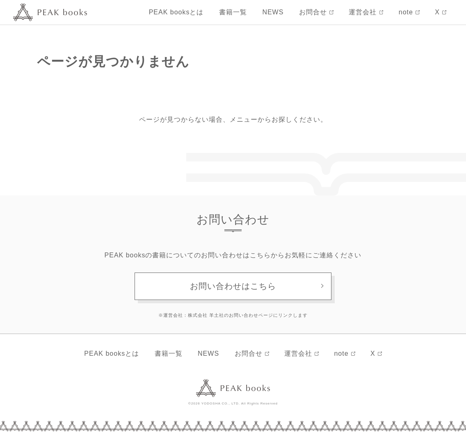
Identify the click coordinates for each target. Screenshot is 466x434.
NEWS (272, 12)
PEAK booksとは (176, 12)
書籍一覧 (233, 12)
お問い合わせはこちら (233, 286)
